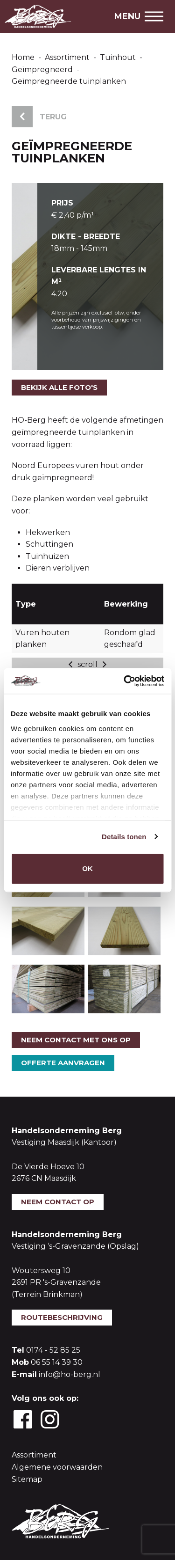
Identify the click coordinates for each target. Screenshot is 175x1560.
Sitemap (27, 1479)
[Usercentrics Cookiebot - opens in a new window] (124, 681)
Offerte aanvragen (63, 1062)
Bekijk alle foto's (59, 387)
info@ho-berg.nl (69, 1374)
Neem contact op (57, 1201)
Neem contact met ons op (76, 1039)
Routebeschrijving (62, 1317)
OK (87, 868)
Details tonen (124, 837)
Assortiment (34, 1454)
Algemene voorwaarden (57, 1467)
